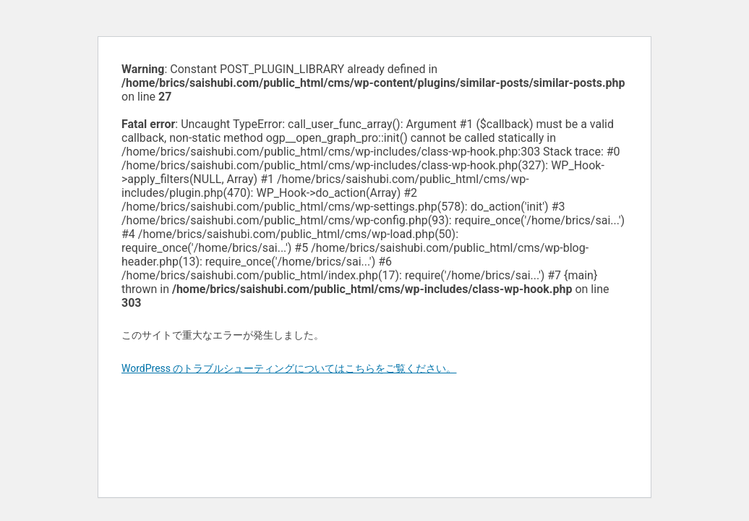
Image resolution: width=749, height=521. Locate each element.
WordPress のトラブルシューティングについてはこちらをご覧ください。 (289, 368)
